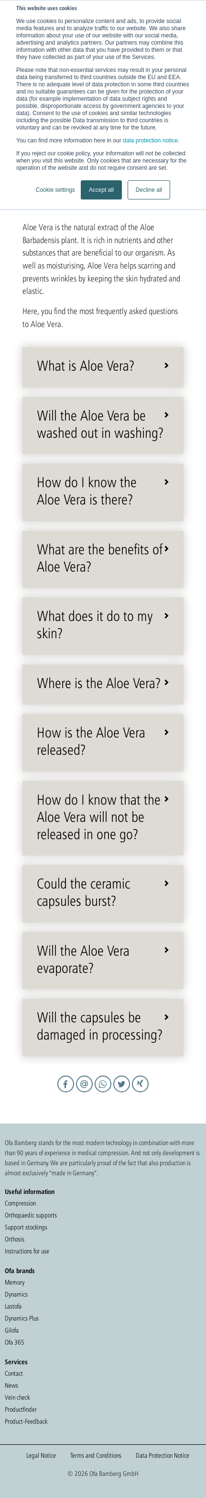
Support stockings (26, 1227)
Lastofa (13, 1306)
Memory (14, 1282)
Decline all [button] (149, 190)
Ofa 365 (14, 1342)
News (11, 1385)
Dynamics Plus (22, 1318)
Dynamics (16, 1294)
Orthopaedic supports (31, 1215)
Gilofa (12, 1330)
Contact (14, 1373)
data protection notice (150, 140)
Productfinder (21, 1409)
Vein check (17, 1397)
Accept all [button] (101, 190)
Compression (20, 1203)
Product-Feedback (26, 1421)
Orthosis (14, 1239)
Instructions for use (27, 1251)
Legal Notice (41, 1455)
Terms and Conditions (95, 1455)
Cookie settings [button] (55, 190)
